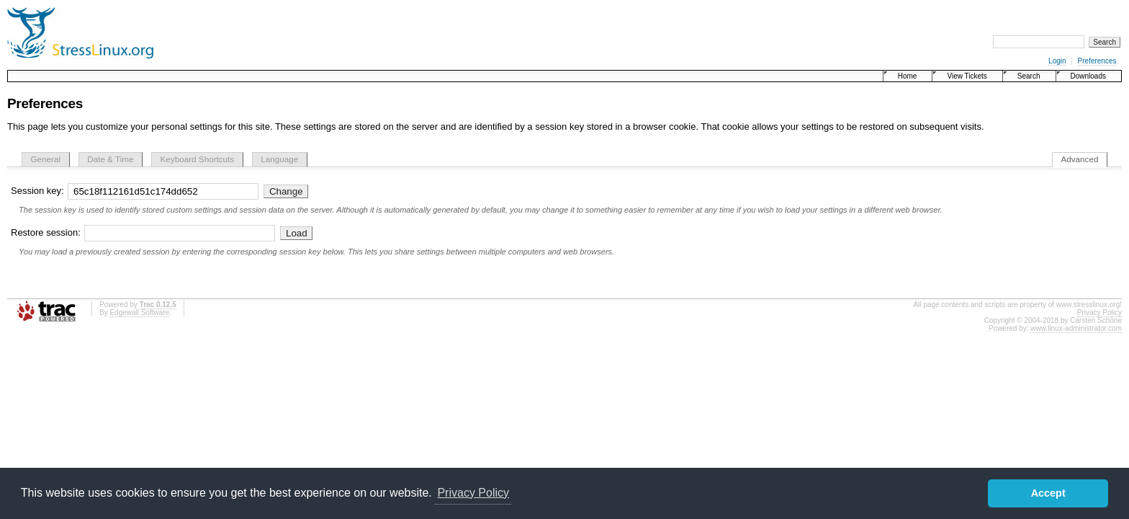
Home (907, 76)
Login (1057, 61)
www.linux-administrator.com (1076, 328)
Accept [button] (1048, 493)
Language (279, 159)
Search (1028, 76)
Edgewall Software (139, 312)
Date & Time (110, 159)
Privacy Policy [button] (473, 493)
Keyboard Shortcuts (198, 159)
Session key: (136, 190)
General (46, 159)
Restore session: (145, 232)
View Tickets (966, 76)
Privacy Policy (1099, 312)
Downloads (1088, 76)
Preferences (1097, 61)
